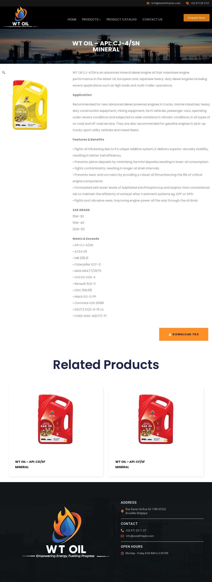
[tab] (141, 210)
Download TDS (185, 334)
